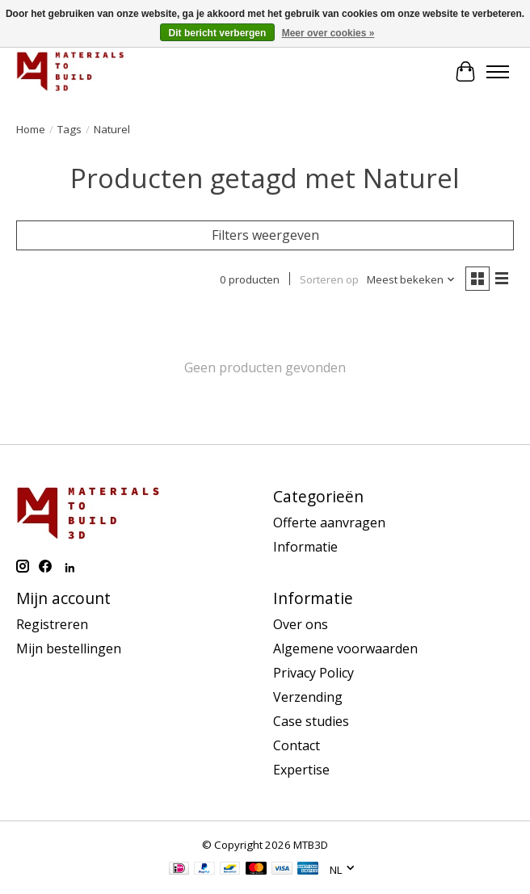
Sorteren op (329, 279)
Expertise (301, 770)
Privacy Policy (313, 673)
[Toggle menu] (498, 72)
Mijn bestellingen (68, 648)
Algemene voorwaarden (345, 648)
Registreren (52, 624)
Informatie (305, 547)
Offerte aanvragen (329, 522)
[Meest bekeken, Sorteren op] (411, 279)
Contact (296, 745)
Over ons (300, 624)
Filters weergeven (265, 235)
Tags (69, 129)
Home (30, 129)
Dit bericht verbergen (218, 33)
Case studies (311, 721)
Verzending (308, 697)
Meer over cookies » (328, 33)
